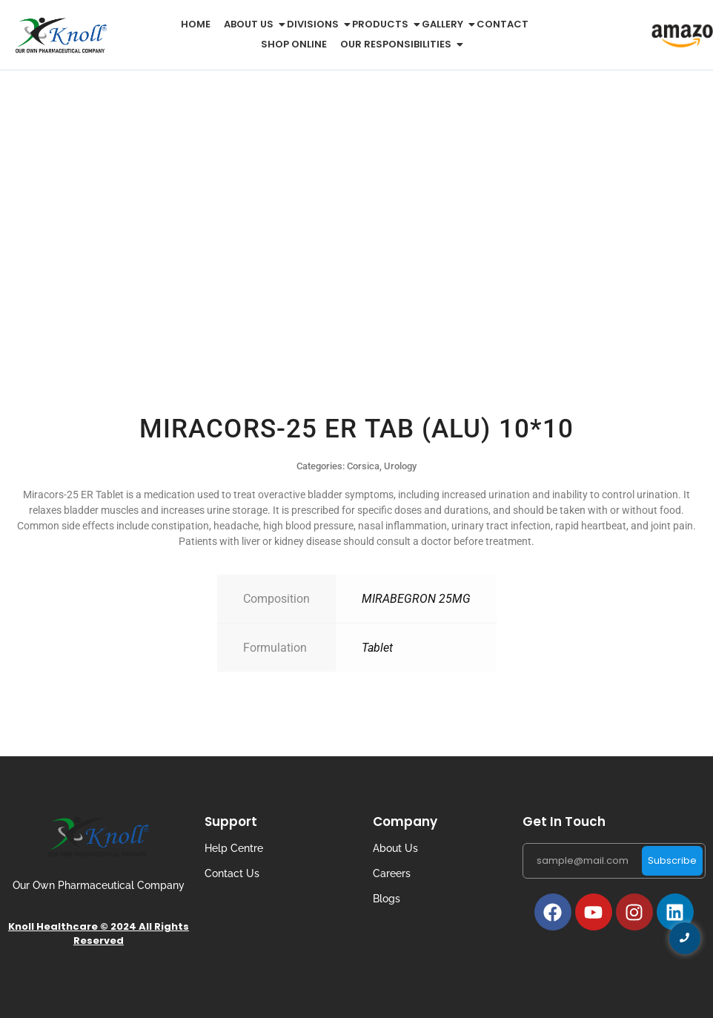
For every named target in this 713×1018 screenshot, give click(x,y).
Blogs (386, 899)
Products (383, 24)
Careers (392, 873)
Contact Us (232, 873)
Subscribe (672, 860)
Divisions (315, 24)
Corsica (363, 466)
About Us (395, 848)
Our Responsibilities (398, 44)
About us (251, 24)
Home (195, 24)
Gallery (445, 24)
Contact (502, 24)
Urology (400, 466)
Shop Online (294, 44)
